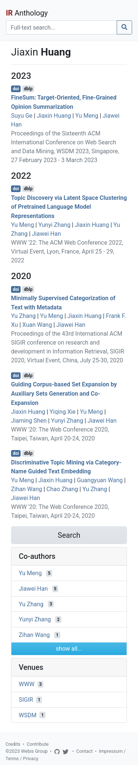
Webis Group (34, 751)
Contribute (37, 744)
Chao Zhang (62, 489)
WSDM (27, 714)
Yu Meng (86, 115)
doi (16, 88)
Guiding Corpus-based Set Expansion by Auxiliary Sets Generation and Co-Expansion (64, 393)
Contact (84, 751)
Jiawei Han (46, 233)
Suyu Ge (21, 115)
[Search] (61, 27)
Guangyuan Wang (100, 480)
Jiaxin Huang (54, 115)
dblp (28, 88)
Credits (13, 744)
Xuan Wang (37, 324)
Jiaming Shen (29, 420)
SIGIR (26, 699)
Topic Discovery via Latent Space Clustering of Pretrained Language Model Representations (69, 206)
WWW (27, 684)
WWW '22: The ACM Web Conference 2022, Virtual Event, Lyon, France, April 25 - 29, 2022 (67, 251)
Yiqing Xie (63, 411)
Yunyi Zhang (54, 224)
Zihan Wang (26, 489)
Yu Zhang (23, 315)
